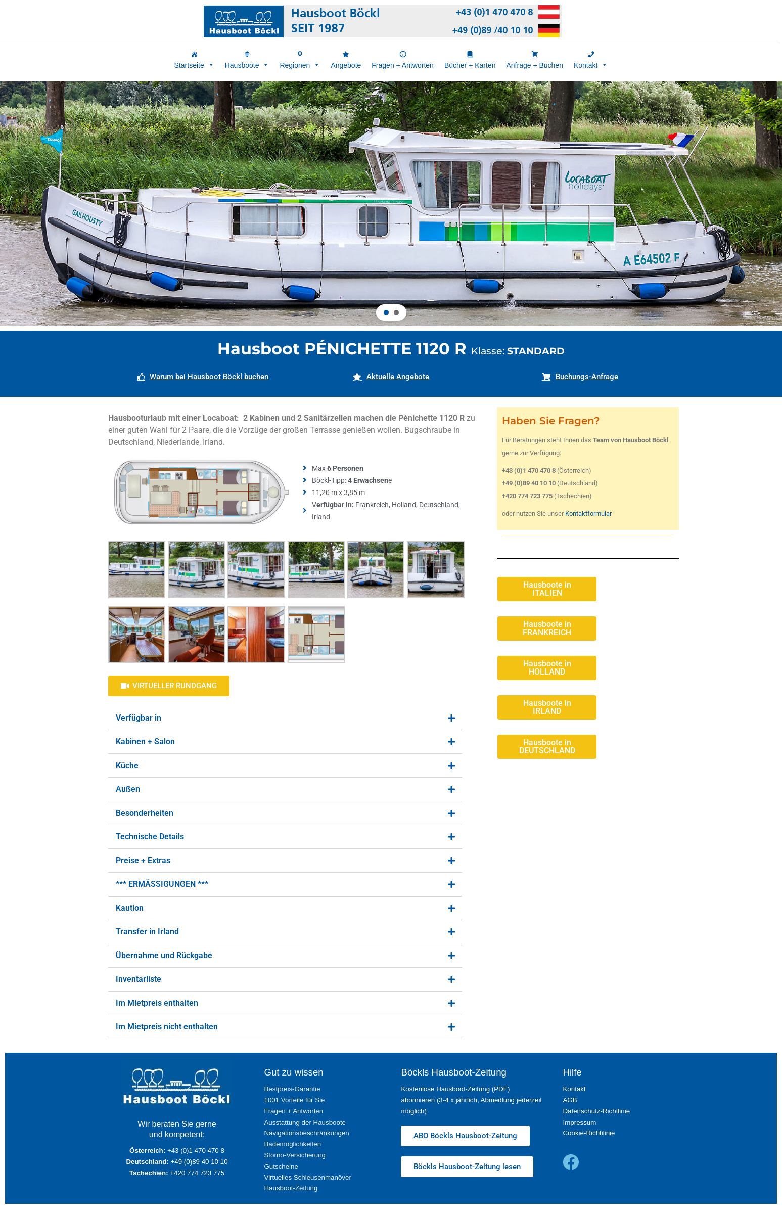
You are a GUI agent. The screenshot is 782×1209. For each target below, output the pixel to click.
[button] (386, 312)
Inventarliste (138, 979)
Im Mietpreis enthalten (157, 1003)
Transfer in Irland (147, 931)
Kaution (130, 908)
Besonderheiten (144, 813)
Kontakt (574, 1089)
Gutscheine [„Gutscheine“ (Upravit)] (281, 1166)
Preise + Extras (143, 860)
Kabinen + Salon (145, 741)
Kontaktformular (588, 513)
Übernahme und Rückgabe (164, 955)
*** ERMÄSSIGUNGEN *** (162, 884)
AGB (570, 1100)
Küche (127, 765)
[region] (391, 203)
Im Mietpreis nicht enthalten (167, 1027)
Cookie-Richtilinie (589, 1133)
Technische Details (150, 836)
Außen (128, 789)
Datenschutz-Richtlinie (596, 1111)
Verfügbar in (138, 718)
